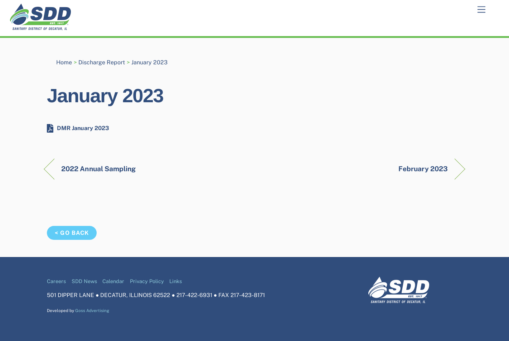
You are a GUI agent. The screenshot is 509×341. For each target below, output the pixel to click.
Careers (56, 281)
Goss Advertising (92, 310)
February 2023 (423, 169)
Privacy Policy (147, 281)
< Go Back (71, 232)
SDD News (84, 281)
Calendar (113, 281)
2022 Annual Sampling (98, 169)
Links (175, 281)
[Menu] (481, 10)
